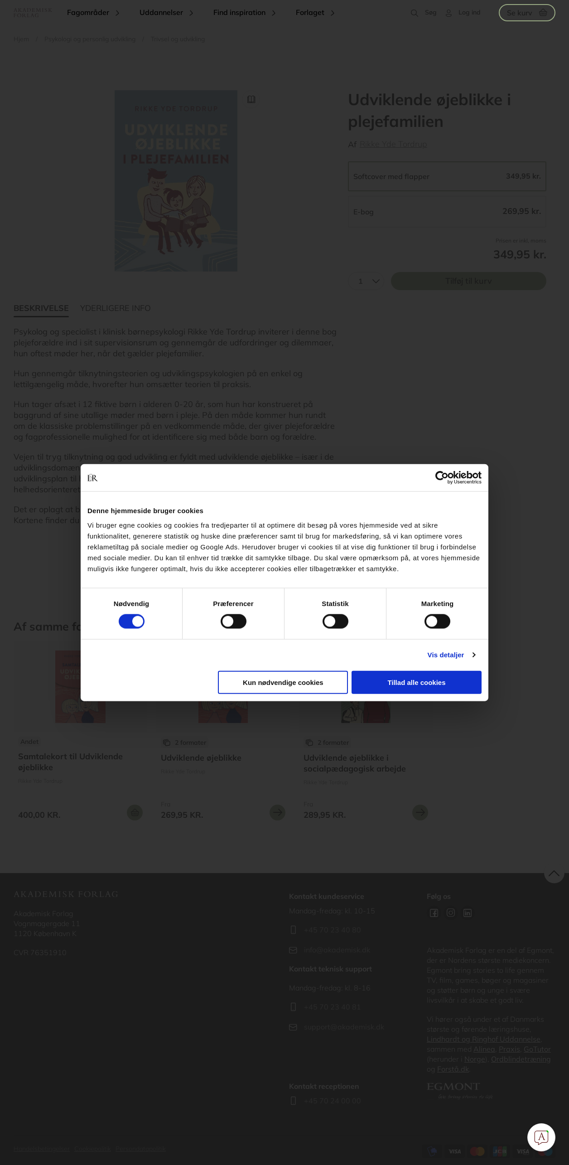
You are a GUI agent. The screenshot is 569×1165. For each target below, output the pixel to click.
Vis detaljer (446, 655)
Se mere (277, 812)
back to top (554, 873)
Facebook (434, 913)
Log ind (469, 12)
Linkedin (467, 913)
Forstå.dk (453, 1068)
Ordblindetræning (521, 1058)
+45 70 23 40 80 (332, 929)
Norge (474, 1058)
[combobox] (366, 281)
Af (352, 144)
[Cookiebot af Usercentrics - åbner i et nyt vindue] (442, 478)
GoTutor (537, 1048)
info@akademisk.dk (337, 949)
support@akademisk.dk (344, 1026)
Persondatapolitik (141, 1149)
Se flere (80, 734)
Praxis (509, 1048)
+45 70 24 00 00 (332, 1100)
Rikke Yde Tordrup (393, 144)
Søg (431, 12)
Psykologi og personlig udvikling (89, 39)
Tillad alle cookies (416, 682)
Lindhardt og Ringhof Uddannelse (483, 1039)
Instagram (451, 913)
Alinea (484, 1048)
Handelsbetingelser (42, 1149)
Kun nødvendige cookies (283, 682)
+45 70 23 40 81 (332, 1006)
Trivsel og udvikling (178, 39)
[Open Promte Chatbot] (541, 1137)
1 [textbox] (360, 281)
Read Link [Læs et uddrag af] (251, 99)
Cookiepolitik (92, 1149)
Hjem (21, 39)
